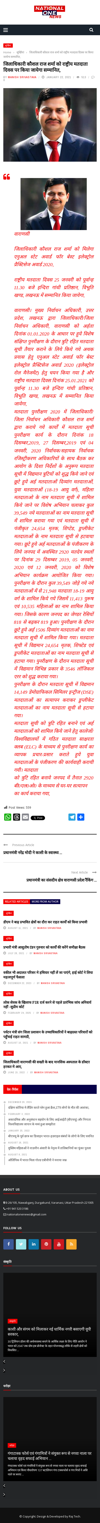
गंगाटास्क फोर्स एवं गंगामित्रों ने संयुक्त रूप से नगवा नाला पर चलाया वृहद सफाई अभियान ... (49, 1456)
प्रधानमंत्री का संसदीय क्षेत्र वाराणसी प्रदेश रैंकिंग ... (61, 880)
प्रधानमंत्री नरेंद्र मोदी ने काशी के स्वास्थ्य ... (32, 852)
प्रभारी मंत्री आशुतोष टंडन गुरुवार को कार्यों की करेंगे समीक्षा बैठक (44, 947)
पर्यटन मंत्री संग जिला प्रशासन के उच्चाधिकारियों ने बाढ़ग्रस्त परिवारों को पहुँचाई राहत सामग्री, (47, 1034)
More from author (45, 901)
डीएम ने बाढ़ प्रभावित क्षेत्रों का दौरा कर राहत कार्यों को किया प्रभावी (45, 922)
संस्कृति (12, 1321)
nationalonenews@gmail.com (26, 1214)
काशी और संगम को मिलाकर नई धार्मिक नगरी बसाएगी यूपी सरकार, (49, 1331)
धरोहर (11, 1445)
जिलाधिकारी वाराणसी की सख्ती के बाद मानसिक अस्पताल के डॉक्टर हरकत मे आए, (46, 1064)
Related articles (16, 901)
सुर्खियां (8, 45)
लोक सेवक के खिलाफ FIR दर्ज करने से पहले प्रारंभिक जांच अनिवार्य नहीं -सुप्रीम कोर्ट (47, 1004)
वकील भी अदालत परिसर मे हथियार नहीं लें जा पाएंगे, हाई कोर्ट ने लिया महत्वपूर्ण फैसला (48, 974)
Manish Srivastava (22, 77)
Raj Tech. (75, 1516)
